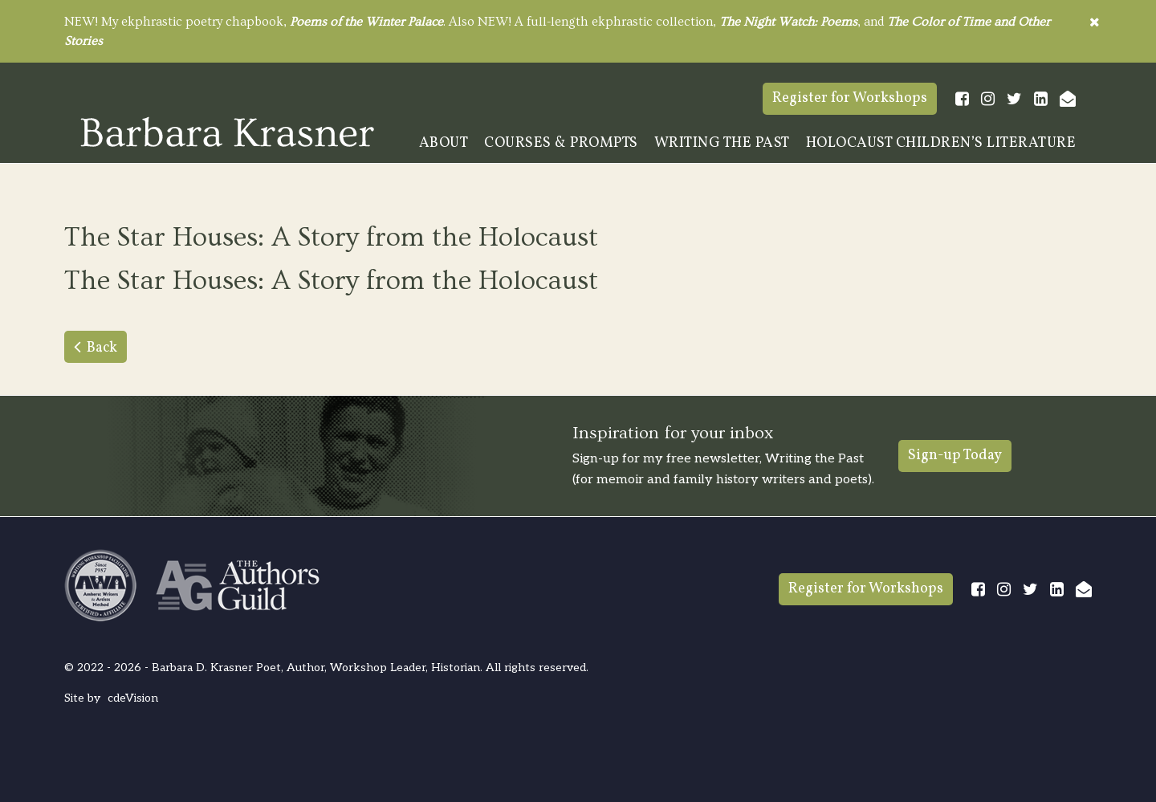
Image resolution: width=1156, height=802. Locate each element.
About (444, 143)
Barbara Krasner (227, 131)
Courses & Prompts (561, 143)
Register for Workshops (849, 98)
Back (102, 348)
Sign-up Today (955, 456)
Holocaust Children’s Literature (941, 143)
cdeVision (133, 698)
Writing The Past (722, 143)
